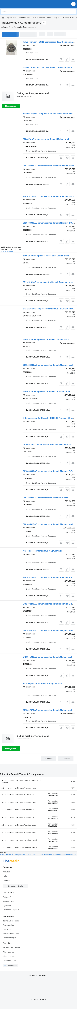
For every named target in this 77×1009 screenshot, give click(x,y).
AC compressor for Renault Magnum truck (42, 551)
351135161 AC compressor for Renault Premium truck (48, 282)
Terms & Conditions (11, 921)
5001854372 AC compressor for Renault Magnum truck (48, 630)
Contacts (6, 880)
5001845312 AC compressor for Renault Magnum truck (48, 524)
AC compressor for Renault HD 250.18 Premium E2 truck (49, 418)
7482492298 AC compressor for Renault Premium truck (48, 166)
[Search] (73, 11)
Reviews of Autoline (11, 933)
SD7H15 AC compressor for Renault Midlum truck (46, 256)
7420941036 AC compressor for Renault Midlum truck (47, 657)
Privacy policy (8, 925)
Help (5, 876)
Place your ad (10, 106)
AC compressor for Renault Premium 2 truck (19, 840)
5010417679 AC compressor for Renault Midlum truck (47, 710)
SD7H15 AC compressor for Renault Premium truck (46, 391)
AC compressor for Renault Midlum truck (18, 794)
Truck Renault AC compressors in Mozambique (19, 854)
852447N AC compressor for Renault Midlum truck (46, 139)
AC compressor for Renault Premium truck (19, 825)
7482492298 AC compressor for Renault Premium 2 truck (49, 577)
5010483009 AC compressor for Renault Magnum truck (48, 365)
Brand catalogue (9, 938)
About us (6, 872)
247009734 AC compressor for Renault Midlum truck (47, 445)
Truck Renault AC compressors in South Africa (57, 854)
